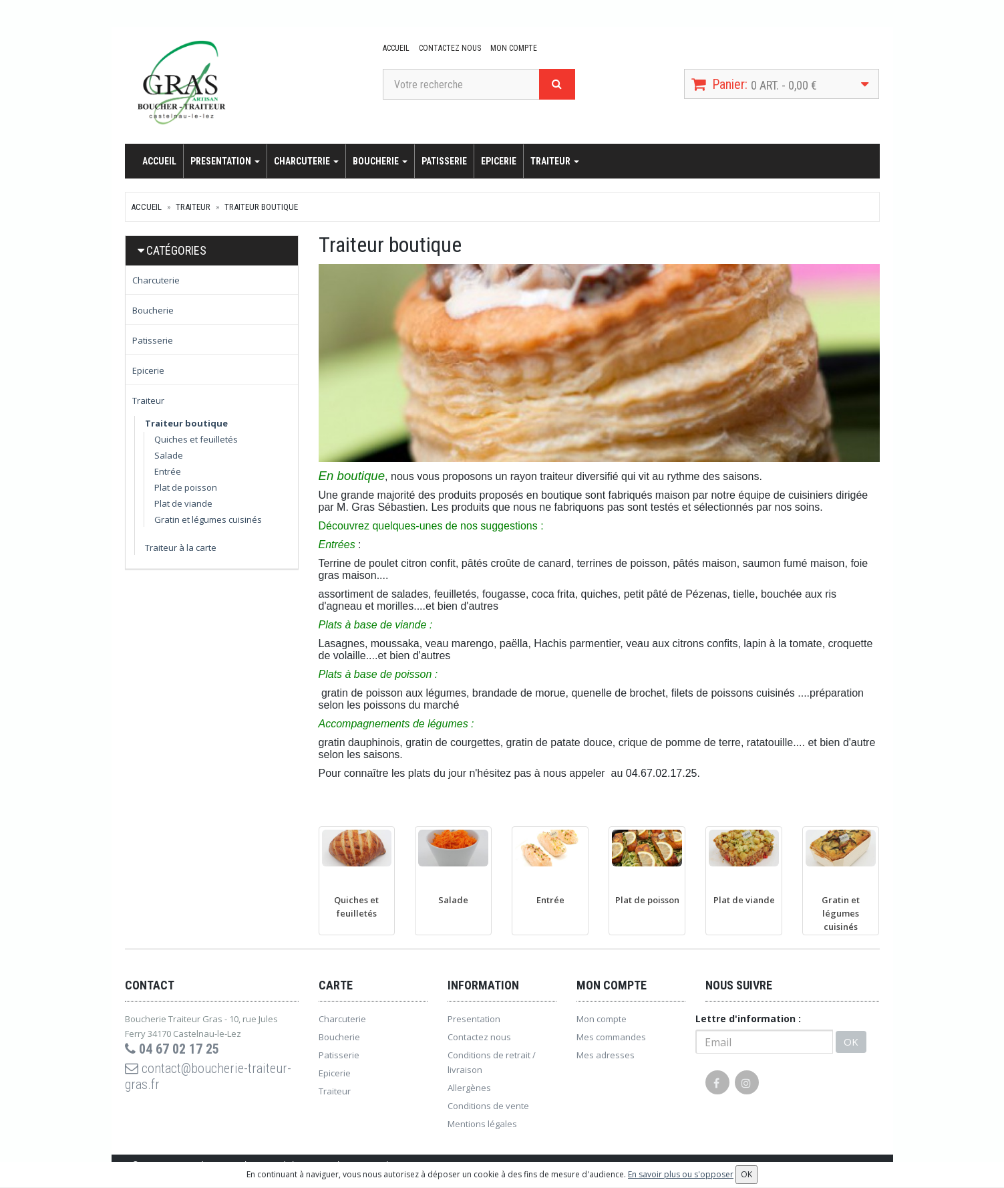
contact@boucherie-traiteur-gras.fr (208, 1076)
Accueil (396, 48)
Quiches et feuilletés (196, 439)
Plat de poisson (185, 487)
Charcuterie (306, 161)
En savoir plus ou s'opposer (680, 1174)
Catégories (176, 250)
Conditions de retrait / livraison (492, 1062)
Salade (168, 455)
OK (851, 1041)
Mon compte (513, 48)
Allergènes (469, 1088)
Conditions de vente (488, 1106)
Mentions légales (482, 1124)
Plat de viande (183, 503)
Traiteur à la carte (180, 548)
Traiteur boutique (261, 207)
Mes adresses (605, 1055)
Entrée (167, 471)
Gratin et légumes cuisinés (208, 519)
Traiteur (554, 161)
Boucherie (380, 161)
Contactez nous (450, 48)
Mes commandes (611, 1037)
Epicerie (498, 161)
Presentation (225, 161)
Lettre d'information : (748, 1018)
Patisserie (444, 161)
